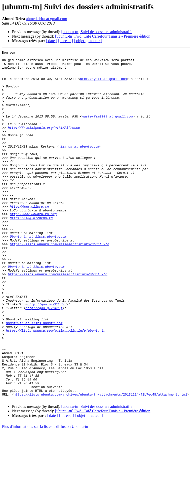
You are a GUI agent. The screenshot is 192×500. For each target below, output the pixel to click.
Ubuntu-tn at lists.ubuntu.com (38, 274)
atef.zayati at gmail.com (103, 84)
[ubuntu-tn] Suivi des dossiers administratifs (96, 32)
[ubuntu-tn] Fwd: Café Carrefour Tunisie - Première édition (102, 36)
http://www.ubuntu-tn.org (33, 247)
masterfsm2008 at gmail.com (107, 130)
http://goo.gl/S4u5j (44, 359)
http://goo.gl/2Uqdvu (46, 355)
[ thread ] (65, 41)
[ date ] (51, 41)
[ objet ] (80, 41)
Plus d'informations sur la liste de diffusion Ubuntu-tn (45, 495)
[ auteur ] (95, 41)
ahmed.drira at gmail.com (46, 19)
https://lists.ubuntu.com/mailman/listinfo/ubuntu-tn (59, 283)
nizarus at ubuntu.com (79, 166)
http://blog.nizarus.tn (31, 251)
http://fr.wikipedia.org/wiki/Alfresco (44, 143)
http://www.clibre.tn (29, 238)
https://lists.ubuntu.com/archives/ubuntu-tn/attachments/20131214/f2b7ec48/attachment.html (100, 463)
